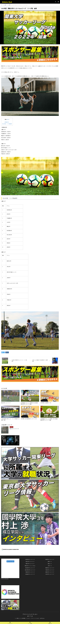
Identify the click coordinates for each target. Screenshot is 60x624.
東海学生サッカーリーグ (49, 559)
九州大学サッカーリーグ (49, 574)
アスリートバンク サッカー (30, 614)
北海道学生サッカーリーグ (30, 559)
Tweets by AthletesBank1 (5, 578)
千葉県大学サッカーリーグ (30, 572)
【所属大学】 (6, 122)
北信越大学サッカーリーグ (30, 574)
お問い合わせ (42, 618)
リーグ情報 (16, 618)
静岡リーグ (50, 561)
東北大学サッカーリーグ (30, 561)
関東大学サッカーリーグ (30, 563)
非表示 (8, 119)
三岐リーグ (50, 565)
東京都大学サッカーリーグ (30, 567)
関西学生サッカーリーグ (49, 567)
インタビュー (28, 618)
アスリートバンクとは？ (35, 618)
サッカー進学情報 (22, 618)
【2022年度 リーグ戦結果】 (7, 123)
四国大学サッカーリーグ (49, 572)
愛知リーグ (50, 563)
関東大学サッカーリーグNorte (30, 565)
